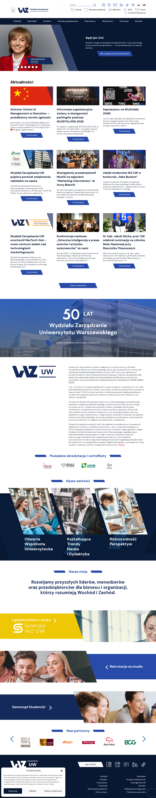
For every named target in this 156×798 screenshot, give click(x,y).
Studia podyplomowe (136, 779)
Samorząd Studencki (32, 707)
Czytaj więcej (31, 135)
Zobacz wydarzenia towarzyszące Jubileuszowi (78, 342)
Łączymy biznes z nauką (31, 620)
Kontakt (142, 785)
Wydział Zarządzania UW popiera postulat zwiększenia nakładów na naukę (30, 177)
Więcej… (121, 445)
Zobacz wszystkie (78, 285)
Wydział (103, 776)
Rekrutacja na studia (124, 666)
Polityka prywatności (136, 792)
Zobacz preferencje (53, 791)
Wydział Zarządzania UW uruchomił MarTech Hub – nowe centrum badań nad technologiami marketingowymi (28, 244)
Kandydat (141, 776)
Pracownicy (102, 782)
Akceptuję (12, 791)
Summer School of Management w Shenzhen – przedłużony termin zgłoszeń (30, 113)
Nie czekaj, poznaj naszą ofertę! (114, 53)
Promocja (103, 785)
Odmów (32, 791)
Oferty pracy (101, 792)
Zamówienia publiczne (97, 789)
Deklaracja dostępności (135, 789)
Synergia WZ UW (138, 782)
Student (103, 779)
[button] (61, 770)
